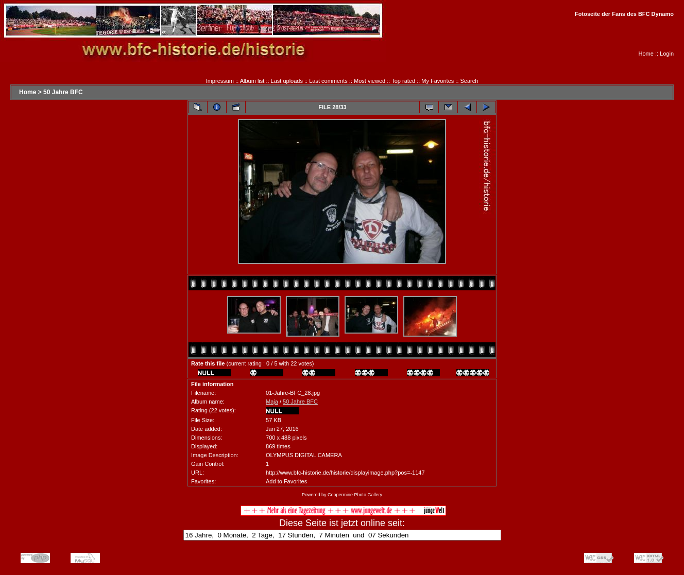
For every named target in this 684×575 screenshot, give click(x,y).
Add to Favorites (286, 481)
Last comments (328, 81)
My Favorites (437, 81)
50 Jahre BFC (63, 92)
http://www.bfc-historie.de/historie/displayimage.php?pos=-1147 (345, 472)
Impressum (220, 81)
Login (667, 53)
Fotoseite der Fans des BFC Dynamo (624, 14)
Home (646, 53)
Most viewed (369, 81)
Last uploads (287, 81)
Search (469, 81)
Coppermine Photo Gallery (355, 494)
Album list (252, 81)
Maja (272, 401)
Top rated (403, 81)
